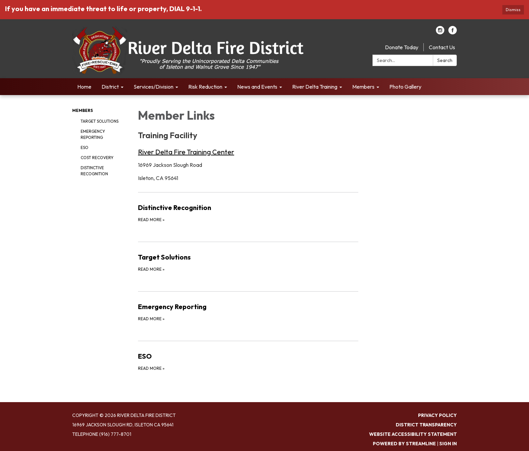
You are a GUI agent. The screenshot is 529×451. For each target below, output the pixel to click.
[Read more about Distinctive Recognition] (248, 212)
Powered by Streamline (404, 444)
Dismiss (513, 9)
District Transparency (426, 425)
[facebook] (452, 32)
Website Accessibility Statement (413, 434)
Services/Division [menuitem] (153, 86)
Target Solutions (99, 121)
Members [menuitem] (363, 86)
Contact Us (442, 47)
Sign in (448, 444)
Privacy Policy (437, 415)
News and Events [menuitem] (257, 86)
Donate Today (401, 47)
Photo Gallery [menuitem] (405, 86)
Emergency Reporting (93, 134)
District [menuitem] (110, 86)
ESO (84, 147)
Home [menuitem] (84, 86)
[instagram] (440, 32)
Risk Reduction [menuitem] (205, 86)
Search (444, 60)
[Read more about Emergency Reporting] (248, 311)
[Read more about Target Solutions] (248, 262)
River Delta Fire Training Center (186, 152)
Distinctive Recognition (94, 170)
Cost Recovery (97, 157)
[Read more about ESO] (248, 361)
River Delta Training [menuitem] (314, 86)
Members (82, 110)
